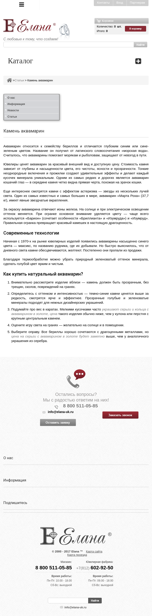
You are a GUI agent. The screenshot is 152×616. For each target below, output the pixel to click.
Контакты (103, 2)
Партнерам (137, 2)
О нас (11, 97)
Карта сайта (94, 551)
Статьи (19, 80)
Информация (16, 104)
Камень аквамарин (40, 80)
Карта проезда (77, 555)
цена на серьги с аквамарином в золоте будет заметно (58, 336)
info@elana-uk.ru (75, 607)
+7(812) (94, 568)
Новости (13, 110)
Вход (119, 2)
